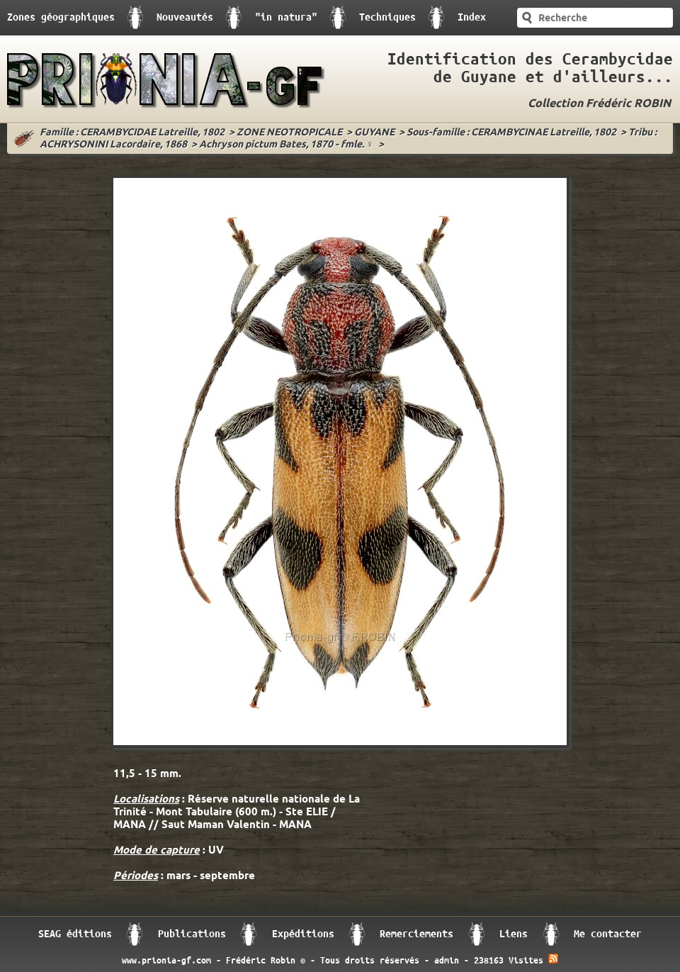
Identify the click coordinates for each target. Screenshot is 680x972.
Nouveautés (185, 17)
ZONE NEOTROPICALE (289, 133)
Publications (192, 934)
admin (446, 960)
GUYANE (374, 133)
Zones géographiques (61, 17)
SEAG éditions (75, 934)
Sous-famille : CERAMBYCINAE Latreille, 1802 (511, 133)
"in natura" (286, 17)
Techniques (387, 17)
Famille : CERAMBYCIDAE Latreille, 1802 (132, 133)
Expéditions (303, 934)
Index (472, 17)
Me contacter (608, 934)
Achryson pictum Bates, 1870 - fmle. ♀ (286, 145)
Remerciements (416, 934)
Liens (513, 934)
